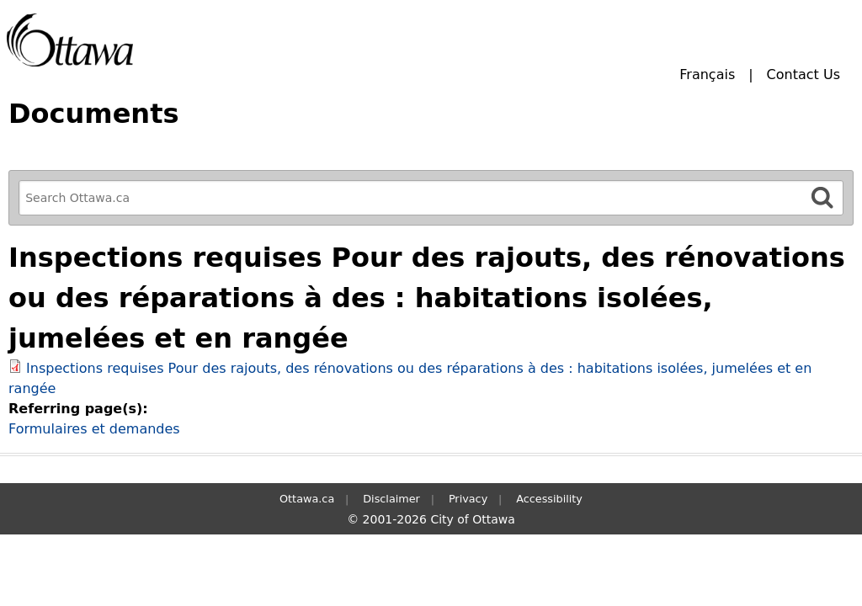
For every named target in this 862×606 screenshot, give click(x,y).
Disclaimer (391, 498)
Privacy (468, 498)
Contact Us (803, 74)
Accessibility (549, 498)
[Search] (822, 197)
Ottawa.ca (306, 498)
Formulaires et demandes (94, 429)
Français (707, 74)
